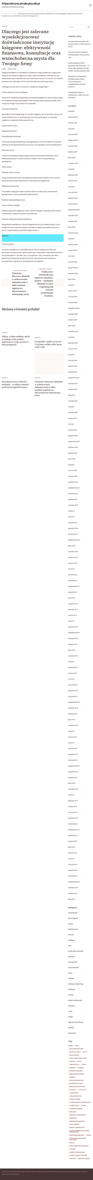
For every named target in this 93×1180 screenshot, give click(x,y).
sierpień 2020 (72, 453)
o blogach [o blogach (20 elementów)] (82, 1089)
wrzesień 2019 (73, 493)
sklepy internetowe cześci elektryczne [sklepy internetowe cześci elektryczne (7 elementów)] (79, 1131)
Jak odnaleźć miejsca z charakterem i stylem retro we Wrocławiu (78, 95)
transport (71, 1006)
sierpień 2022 (72, 320)
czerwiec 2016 (73, 656)
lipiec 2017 (71, 598)
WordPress (15, 1174)
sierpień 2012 (72, 893)
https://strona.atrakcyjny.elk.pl (21, 3)
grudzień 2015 (73, 690)
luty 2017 (71, 621)
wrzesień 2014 (73, 771)
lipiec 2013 (71, 847)
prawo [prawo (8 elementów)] (83, 1105)
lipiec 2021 (71, 395)
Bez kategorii (73, 918)
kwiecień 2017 (73, 609)
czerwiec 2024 (73, 233)
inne (69, 946)
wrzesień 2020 (73, 447)
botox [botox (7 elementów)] (79, 1061)
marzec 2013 (72, 853)
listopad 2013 (73, 824)
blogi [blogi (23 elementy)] (85, 1052)
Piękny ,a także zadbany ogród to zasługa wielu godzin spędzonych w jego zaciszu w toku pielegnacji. (16, 340)
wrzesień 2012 (73, 887)
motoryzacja (72, 962)
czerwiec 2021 (73, 401)
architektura (72, 913)
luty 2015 (71, 743)
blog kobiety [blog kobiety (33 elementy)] (74, 1055)
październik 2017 (74, 586)
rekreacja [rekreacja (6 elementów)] (73, 1118)
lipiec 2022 (71, 325)
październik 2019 (74, 488)
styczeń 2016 (72, 685)
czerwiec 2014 (73, 789)
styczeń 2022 (72, 360)
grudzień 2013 (73, 818)
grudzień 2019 (73, 482)
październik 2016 (74, 632)
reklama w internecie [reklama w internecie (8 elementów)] (77, 1115)
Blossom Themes (81, 1171)
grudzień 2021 (73, 366)
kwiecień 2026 (73, 117)
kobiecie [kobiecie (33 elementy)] (72, 1067)
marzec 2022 (72, 349)
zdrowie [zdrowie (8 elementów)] (72, 1158)
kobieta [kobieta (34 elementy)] (81, 1067)
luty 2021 (71, 424)
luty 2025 (71, 186)
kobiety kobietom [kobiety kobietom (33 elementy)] (76, 1071)
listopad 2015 (73, 696)
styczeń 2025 (72, 192)
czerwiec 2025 (73, 163)
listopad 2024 (73, 204)
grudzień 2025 (73, 140)
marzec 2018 (72, 563)
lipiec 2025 (71, 157)
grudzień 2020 (73, 435)
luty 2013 (71, 858)
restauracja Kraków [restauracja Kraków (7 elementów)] (77, 1121)
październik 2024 (74, 210)
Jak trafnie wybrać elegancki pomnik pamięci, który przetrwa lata (78, 54)
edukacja (71, 940)
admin (4, 69)
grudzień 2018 (73, 528)
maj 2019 (71, 511)
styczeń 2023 (72, 296)
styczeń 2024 (72, 262)
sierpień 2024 (72, 221)
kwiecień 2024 (73, 244)
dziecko (71, 935)
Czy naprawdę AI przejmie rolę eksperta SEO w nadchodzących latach (79, 44)
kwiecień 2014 (73, 800)
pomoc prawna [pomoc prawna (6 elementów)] (74, 1099)
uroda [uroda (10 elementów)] (88, 1135)
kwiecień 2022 (73, 343)
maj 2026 (71, 111)
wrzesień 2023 (73, 273)
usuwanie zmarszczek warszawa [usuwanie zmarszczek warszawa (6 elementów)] (77, 1139)
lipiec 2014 (71, 783)
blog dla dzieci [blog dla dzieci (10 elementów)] (75, 1052)
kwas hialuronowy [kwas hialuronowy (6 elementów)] (76, 1080)
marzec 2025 (72, 181)
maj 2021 (71, 407)
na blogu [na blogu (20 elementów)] (72, 1089)
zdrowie (71, 1028)
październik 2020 (74, 441)
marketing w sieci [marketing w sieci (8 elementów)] (76, 1083)
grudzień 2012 (73, 870)
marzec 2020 (72, 470)
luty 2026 (71, 128)
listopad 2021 (73, 372)
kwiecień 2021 (73, 412)
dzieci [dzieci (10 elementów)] (84, 1064)
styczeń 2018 (72, 574)
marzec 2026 (72, 123)
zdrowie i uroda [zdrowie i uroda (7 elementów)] (84, 1158)
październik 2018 (74, 540)
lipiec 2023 (71, 279)
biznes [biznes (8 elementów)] (70, 1045)
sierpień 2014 (72, 777)
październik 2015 (74, 702)
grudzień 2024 (73, 198)
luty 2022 (71, 354)
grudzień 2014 (73, 754)
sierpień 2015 (72, 714)
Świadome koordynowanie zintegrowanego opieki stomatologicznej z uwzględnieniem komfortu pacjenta (77, 82)
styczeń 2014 (72, 812)
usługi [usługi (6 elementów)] (72, 1142)
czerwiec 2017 (73, 604)
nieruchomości (73, 967)
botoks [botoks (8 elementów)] (72, 1061)
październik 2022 (74, 308)
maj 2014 (71, 795)
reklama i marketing (75, 984)
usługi (5, 26)
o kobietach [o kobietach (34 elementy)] (73, 1093)
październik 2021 (74, 378)
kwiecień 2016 (73, 667)
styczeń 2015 (72, 748)
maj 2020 (71, 464)
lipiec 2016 (71, 650)
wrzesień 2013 (73, 835)
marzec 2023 (72, 291)
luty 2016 (71, 679)
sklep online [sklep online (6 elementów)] (74, 1124)
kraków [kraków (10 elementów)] (72, 1077)
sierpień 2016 (72, 644)
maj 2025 (71, 169)
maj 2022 (71, 337)
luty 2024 (71, 256)
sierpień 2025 (72, 152)
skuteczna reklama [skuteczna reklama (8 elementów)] (76, 1135)
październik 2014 (74, 766)
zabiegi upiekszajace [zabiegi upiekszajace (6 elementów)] (77, 1152)
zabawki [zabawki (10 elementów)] (72, 1149)
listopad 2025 (73, 146)
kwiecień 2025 (73, 175)
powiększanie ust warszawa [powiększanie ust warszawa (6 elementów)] (79, 1102)
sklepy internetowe (75, 1000)
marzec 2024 (72, 250)
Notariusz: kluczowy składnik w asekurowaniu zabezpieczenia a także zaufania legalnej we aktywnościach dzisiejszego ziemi (48, 388)
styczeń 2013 (72, 864)
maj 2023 (71, 285)
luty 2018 (71, 569)
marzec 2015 (72, 737)
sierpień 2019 (72, 499)
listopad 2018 (73, 534)
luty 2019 (71, 517)
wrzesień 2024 (73, 215)
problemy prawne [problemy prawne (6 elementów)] (76, 1108)
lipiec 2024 (71, 227)
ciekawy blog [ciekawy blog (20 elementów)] (74, 1064)
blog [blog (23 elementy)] (77, 1045)
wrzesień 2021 (73, 383)
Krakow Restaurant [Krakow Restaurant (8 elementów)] (76, 1074)
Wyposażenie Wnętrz (75, 1022)
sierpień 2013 (72, 841)
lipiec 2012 (71, 899)
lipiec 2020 (71, 459)
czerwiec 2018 (73, 551)
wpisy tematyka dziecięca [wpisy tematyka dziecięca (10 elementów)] (78, 1146)
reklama (71, 978)
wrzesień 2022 (73, 314)
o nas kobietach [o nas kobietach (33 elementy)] (75, 1096)
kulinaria (71, 956)
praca (70, 973)
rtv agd (70, 995)
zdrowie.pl (72, 1033)
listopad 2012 (73, 876)
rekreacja (71, 989)
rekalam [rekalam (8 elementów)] (72, 1112)
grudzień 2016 (73, 627)
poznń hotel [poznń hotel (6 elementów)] (74, 1105)
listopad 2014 (73, 760)
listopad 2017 (73, 580)
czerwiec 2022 (73, 331)
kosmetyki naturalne (75, 951)
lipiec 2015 (71, 719)
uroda (70, 1011)
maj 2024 (71, 238)
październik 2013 (74, 829)
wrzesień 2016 (73, 638)
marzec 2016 (72, 673)
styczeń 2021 (72, 430)
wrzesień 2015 (73, 708)
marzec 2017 (72, 615)
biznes (70, 924)
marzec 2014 (72, 806)
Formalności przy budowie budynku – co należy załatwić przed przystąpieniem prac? (15, 384)
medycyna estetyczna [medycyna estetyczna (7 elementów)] (77, 1086)
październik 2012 (74, 882)
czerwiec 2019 (73, 505)
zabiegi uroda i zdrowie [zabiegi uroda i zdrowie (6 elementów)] (78, 1155)
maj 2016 (71, 661)
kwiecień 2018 (73, 557)
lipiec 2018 (71, 546)
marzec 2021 (72, 418)
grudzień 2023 (73, 267)
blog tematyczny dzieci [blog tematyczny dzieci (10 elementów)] (78, 1058)
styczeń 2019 (72, 522)
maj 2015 (71, 731)
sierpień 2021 (72, 389)
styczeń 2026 (72, 134)
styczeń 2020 (72, 476)
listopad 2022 (73, 302)
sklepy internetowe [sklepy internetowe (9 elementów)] (77, 1127)
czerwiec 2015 (73, 725)
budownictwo (73, 929)
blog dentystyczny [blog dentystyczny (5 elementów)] (76, 1048)
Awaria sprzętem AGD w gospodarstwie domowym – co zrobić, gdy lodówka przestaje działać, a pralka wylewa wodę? (79, 67)
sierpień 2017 (72, 592)
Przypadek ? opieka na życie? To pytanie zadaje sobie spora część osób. (48, 344)
